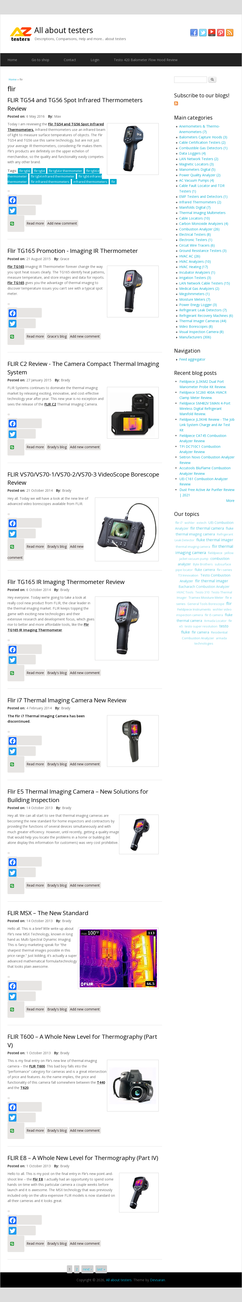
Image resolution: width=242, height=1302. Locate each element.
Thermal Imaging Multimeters (202, 212)
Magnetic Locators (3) (196, 164)
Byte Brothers (203, 564)
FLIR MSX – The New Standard (47, 913)
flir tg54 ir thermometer (65, 171)
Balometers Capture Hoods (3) (203, 137)
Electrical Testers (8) (195, 234)
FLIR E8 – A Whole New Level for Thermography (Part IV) (82, 1158)
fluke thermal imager (214, 539)
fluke (185, 632)
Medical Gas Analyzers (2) (199, 288)
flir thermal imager (211, 580)
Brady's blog (57, 447)
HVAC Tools (185, 592)
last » (101, 1269)
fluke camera (205, 569)
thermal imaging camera (193, 547)
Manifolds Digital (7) (195, 207)
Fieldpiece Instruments (194, 609)
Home (12, 59)
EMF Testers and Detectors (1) (203, 196)
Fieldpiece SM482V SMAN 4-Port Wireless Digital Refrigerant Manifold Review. (204, 408)
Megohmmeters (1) (194, 294)
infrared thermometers (90, 181)
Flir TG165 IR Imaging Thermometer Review (66, 582)
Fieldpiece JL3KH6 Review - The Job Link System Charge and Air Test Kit (207, 425)
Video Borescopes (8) (196, 326)
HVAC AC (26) (189, 256)
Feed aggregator (192, 359)
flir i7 (179, 522)
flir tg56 (24, 171)
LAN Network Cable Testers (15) (204, 283)
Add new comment (62, 223)
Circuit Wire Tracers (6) (197, 245)
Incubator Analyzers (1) (197, 272)
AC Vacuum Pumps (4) (196, 180)
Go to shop (40, 59)
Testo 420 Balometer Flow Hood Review (146, 59)
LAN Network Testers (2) (198, 159)
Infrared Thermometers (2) (200, 202)
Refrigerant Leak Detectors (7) (203, 310)
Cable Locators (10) (194, 218)
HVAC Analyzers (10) (195, 261)
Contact (70, 59)
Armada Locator (215, 621)
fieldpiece (215, 553)
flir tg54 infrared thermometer (52, 176)
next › (87, 1269)
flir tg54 (39, 171)
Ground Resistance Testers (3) (203, 250)
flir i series (224, 570)
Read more (36, 223)
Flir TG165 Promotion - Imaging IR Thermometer (72, 251)
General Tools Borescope (205, 604)
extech (201, 523)
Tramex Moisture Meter (206, 597)
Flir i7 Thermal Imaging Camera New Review (66, 700)
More (230, 500)
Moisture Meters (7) (194, 299)
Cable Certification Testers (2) (202, 142)
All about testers (63, 30)
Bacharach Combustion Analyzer (203, 586)
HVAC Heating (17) (193, 266)
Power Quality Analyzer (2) (200, 175)
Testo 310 (202, 592)
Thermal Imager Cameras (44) (202, 321)
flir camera (200, 632)
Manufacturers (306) (195, 337)
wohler (190, 523)
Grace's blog (57, 336)
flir (113, 181)
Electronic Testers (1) (195, 239)
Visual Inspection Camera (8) (201, 331)
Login (95, 59)
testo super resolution (201, 626)
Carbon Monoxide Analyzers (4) (203, 223)
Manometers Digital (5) (197, 169)
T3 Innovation (188, 575)
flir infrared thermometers (50, 181)
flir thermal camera (207, 528)
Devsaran (157, 1280)
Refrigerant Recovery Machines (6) (206, 315)
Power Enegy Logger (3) (198, 304)
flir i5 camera (214, 615)
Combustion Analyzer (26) (199, 229)
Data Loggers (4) (192, 153)
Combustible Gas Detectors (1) (203, 148)
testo (223, 626)
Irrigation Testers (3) (195, 277)
